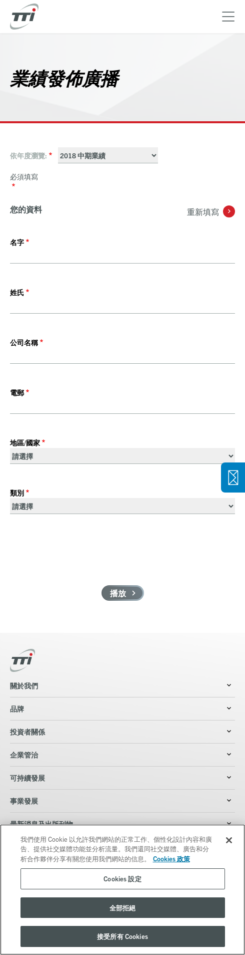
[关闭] (229, 840)
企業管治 (24, 754)
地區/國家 (25, 442)
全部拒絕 (123, 907)
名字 (17, 242)
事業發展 (24, 800)
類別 (17, 492)
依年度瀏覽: (28, 155)
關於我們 (24, 685)
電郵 (17, 392)
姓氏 (17, 292)
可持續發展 (27, 777)
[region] (122, 889)
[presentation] (86, 555)
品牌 (17, 708)
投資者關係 (27, 731)
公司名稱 (24, 342)
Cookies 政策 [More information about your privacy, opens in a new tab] (171, 858)
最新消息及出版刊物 (41, 823)
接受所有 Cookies (122, 936)
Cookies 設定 (122, 878)
